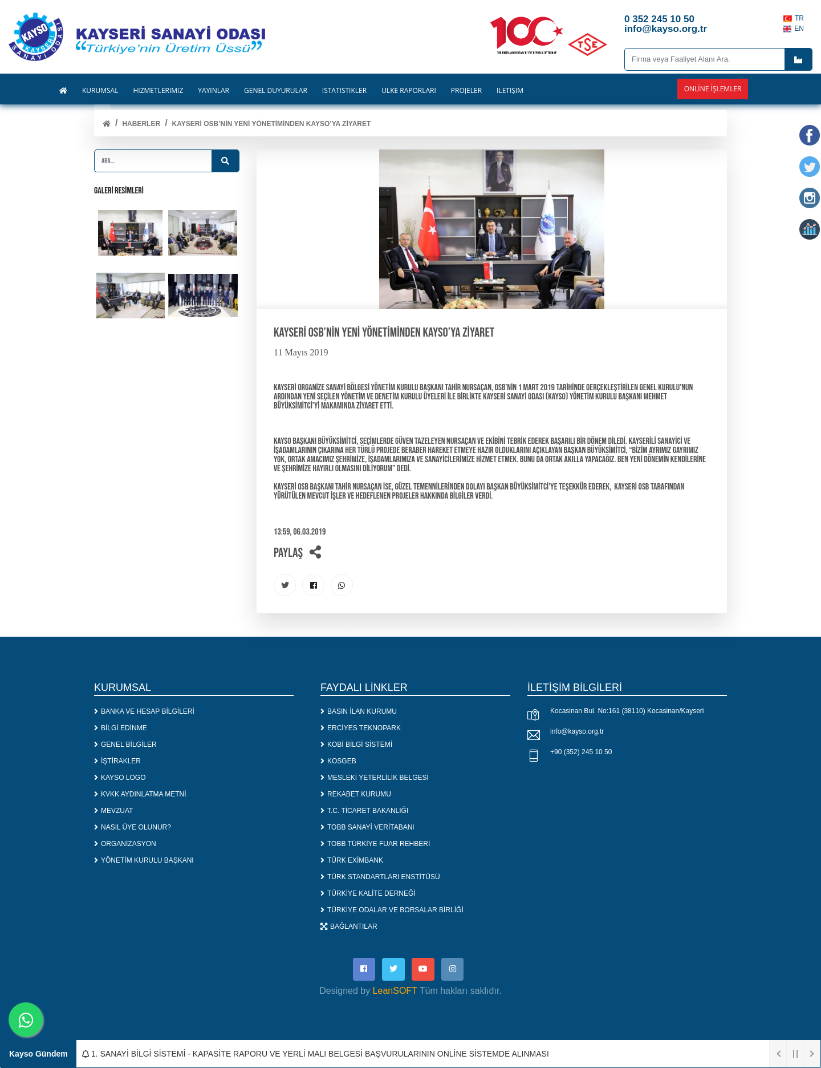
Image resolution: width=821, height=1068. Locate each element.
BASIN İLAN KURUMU (358, 711)
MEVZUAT (113, 811)
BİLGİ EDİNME (120, 728)
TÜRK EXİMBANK (351, 860)
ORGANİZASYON (125, 844)
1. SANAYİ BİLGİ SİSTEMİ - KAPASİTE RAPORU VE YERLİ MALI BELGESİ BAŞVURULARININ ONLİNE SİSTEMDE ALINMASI (315, 1053)
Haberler (141, 124)
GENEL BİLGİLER (125, 745)
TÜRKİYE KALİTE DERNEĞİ (368, 893)
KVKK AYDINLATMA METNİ (140, 794)
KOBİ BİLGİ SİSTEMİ (356, 745)
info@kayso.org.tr (577, 732)
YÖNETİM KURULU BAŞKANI (144, 860)
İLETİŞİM (510, 90)
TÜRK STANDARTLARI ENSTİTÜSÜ (380, 877)
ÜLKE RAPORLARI (408, 90)
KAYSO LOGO (119, 778)
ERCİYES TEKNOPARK (360, 728)
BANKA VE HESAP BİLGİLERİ (144, 711)
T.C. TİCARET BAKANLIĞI (364, 811)
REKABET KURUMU (355, 794)
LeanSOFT (395, 991)
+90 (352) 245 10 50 (581, 752)
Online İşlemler (713, 89)
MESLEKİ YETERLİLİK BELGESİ (374, 778)
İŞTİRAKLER (117, 761)
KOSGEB (338, 761)
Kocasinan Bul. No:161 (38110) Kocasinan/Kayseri (627, 711)
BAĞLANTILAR (348, 927)
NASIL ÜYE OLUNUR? (132, 827)
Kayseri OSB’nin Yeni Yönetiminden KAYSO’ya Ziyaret (271, 124)
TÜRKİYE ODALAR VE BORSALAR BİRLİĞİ (392, 910)
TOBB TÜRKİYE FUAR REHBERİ (375, 844)
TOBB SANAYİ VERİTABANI (367, 827)
